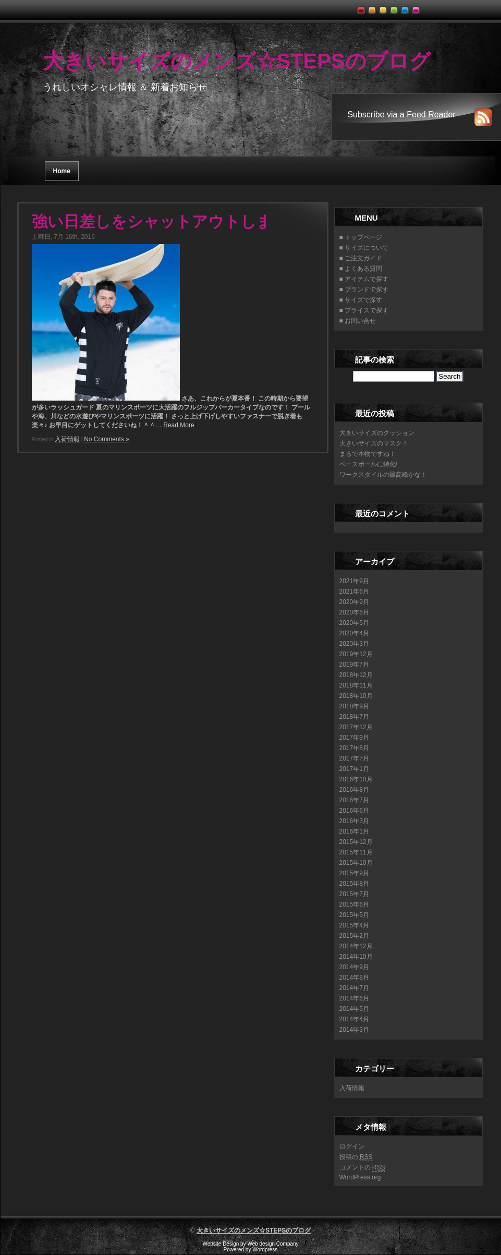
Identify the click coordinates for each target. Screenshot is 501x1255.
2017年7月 (354, 758)
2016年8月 (354, 789)
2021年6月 (354, 591)
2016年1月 (354, 831)
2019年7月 (354, 664)
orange (373, 7)
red (362, 7)
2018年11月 (356, 685)
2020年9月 (354, 602)
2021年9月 (354, 581)
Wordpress (264, 1249)
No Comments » (106, 439)
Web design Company (272, 1244)
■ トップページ (361, 237)
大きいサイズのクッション (376, 433)
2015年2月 (354, 935)
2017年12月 (356, 727)
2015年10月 (356, 862)
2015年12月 (356, 842)
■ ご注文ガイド (361, 258)
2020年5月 (354, 622)
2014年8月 (354, 977)
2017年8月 (354, 748)
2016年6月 (354, 810)
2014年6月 (354, 998)
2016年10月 (356, 779)
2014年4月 (354, 1019)
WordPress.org (360, 1177)
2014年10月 (356, 956)
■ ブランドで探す (364, 289)
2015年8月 (354, 883)
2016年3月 (354, 821)
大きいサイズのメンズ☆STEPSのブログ (237, 61)
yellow (384, 7)
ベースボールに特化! (368, 464)
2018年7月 (354, 716)
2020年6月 (354, 612)
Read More (178, 425)
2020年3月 (354, 643)
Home (61, 171)
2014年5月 (354, 1008)
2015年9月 (354, 873)
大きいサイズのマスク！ (373, 443)
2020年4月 (354, 633)
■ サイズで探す (361, 300)
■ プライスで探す (364, 310)
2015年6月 (354, 904)
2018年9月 (354, 706)
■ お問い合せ (357, 320)
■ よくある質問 (361, 268)
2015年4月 (354, 925)
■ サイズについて (364, 247)
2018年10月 (356, 695)
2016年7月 (354, 800)
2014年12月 (356, 946)
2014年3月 (354, 1029)
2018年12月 (356, 675)
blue (406, 7)
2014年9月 (354, 967)
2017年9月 (354, 737)
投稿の (356, 1157)
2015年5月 (354, 915)
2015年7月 (354, 894)
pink (417, 7)
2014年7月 (354, 988)
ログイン (351, 1146)
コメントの (362, 1168)
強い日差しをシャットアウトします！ (168, 221)
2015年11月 (356, 852)
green (395, 7)
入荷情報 (67, 439)
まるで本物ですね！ (367, 453)
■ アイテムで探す (364, 279)
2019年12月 (356, 654)
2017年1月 (354, 769)
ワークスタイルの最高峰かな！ (383, 474)
